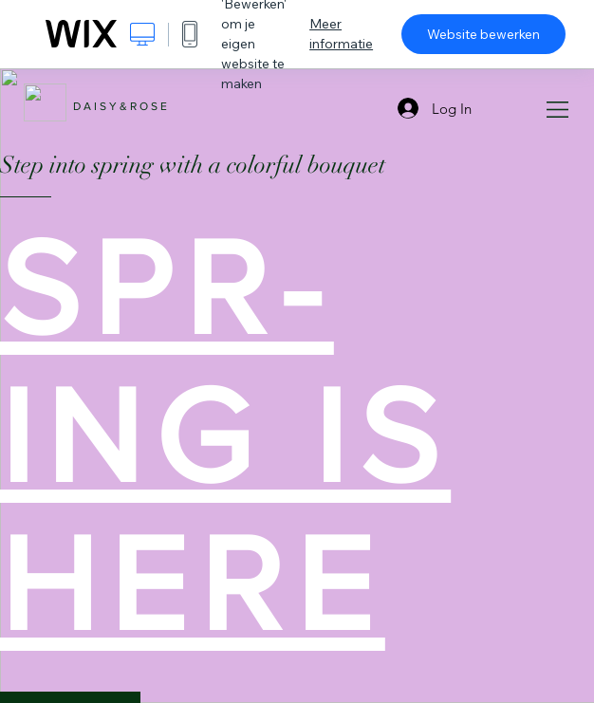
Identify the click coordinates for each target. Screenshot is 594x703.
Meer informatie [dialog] (341, 33)
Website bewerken (483, 34)
